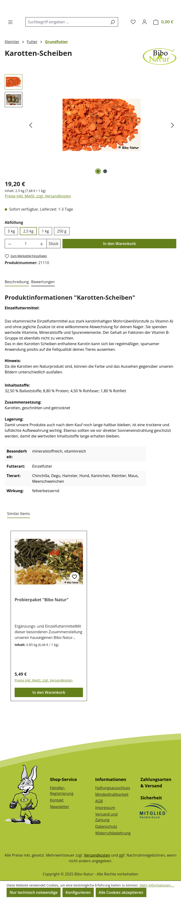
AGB (99, 801)
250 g (61, 252)
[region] (90, 146)
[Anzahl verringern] (10, 265)
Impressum (105, 807)
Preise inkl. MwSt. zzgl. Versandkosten (38, 217)
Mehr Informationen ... (157, 885)
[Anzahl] (25, 265)
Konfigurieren (78, 892)
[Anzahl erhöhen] (42, 265)
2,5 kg (28, 252)
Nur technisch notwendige (34, 892)
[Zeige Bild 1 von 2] (98, 192)
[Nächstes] (172, 146)
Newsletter (59, 806)
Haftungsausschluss (112, 787)
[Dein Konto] (144, 43)
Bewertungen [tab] (43, 303)
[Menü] (10, 43)
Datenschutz (106, 826)
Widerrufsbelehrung (113, 833)
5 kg (11, 252)
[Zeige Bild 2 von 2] (105, 192)
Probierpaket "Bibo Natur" (42, 621)
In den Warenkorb (119, 264)
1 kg (45, 252)
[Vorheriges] (30, 146)
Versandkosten (97, 855)
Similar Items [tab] (18, 534)
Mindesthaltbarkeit (111, 794)
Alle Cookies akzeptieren (121, 892)
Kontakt (57, 800)
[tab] (17, 303)
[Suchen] (112, 43)
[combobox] (66, 43)
